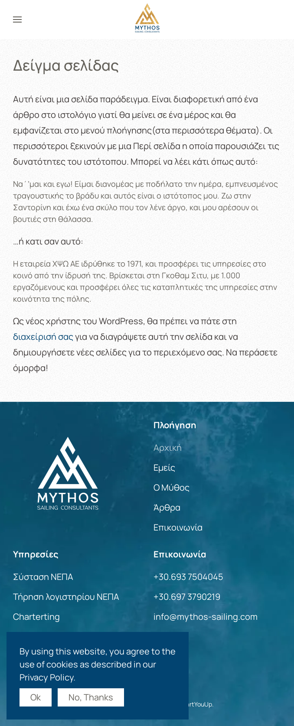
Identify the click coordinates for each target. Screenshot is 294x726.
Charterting (36, 616)
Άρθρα (167, 507)
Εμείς (164, 467)
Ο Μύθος (171, 487)
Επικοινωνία (178, 527)
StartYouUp (196, 704)
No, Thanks (91, 697)
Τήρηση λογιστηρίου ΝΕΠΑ (66, 596)
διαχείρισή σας (43, 336)
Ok (35, 697)
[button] (17, 19)
